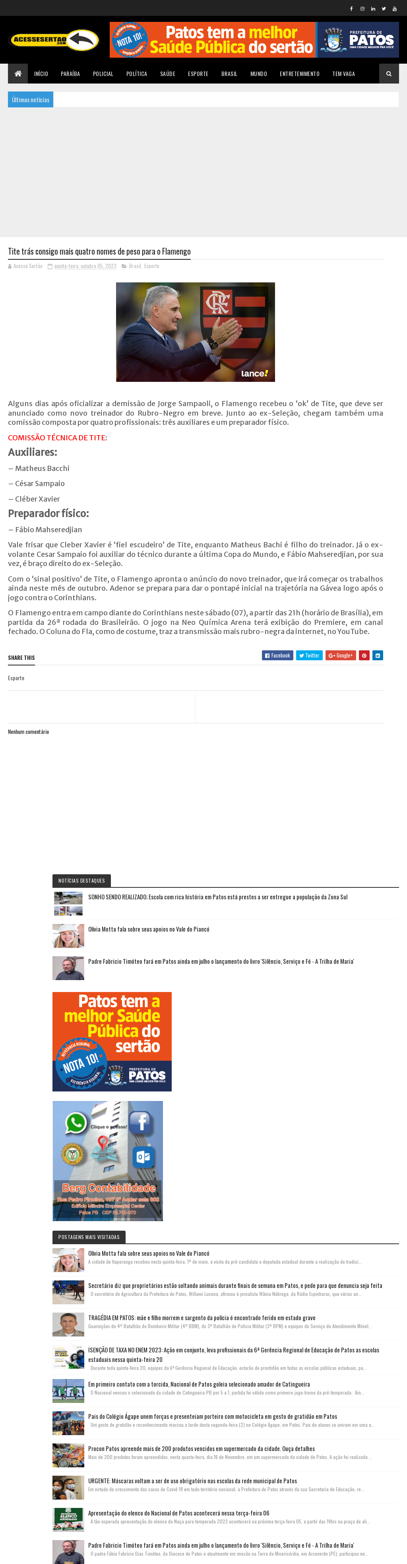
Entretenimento (300, 73)
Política (136, 73)
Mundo (258, 73)
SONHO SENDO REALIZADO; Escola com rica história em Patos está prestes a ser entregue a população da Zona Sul (352, 289)
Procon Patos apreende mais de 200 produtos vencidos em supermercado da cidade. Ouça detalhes (353, 1150)
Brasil (229, 73)
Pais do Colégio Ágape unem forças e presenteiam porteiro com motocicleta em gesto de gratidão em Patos (354, 1070)
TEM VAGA (343, 73)
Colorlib (38, 1553)
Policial (103, 73)
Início (41, 73)
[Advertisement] (203, 171)
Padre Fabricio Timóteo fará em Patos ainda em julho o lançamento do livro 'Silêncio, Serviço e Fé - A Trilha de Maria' (354, 382)
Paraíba (70, 73)
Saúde (168, 73)
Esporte (198, 73)
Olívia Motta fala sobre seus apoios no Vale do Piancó (371, 336)
